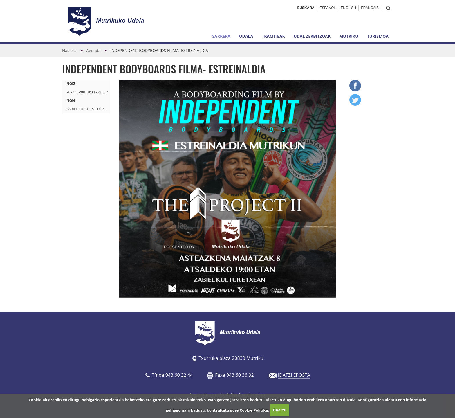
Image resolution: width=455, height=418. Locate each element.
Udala (246, 36)
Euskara (305, 8)
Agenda (93, 50)
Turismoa (378, 36)
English (348, 8)
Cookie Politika (254, 409)
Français (370, 8)
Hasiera (69, 50)
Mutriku (348, 36)
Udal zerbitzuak (312, 36)
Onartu (279, 409)
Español (327, 8)
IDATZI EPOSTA (294, 375)
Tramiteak (273, 36)
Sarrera (221, 36)
